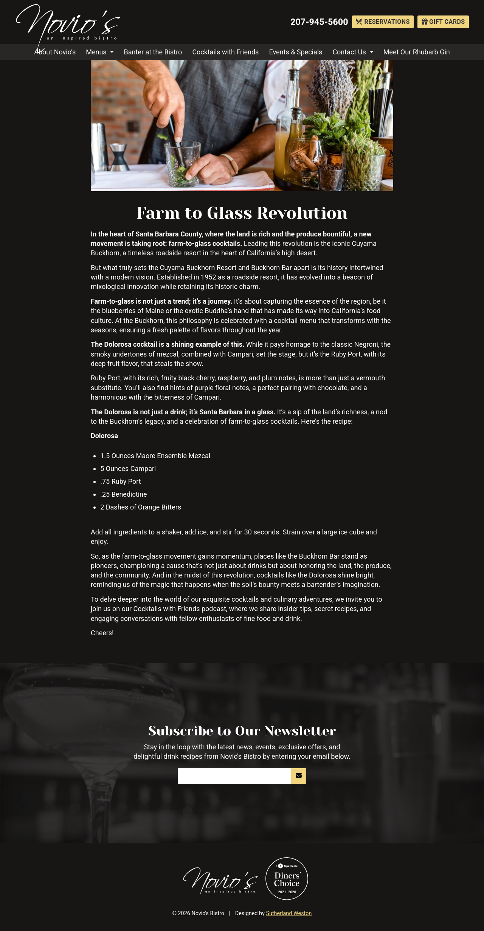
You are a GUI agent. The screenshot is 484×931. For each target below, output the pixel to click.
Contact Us (349, 52)
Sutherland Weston (289, 913)
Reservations (383, 21)
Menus (96, 52)
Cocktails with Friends (225, 52)
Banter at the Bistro (153, 52)
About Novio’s (55, 52)
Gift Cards (443, 21)
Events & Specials (295, 52)
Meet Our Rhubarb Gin (416, 52)
